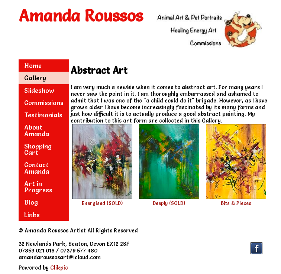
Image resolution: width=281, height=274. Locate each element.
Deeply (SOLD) (169, 203)
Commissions (44, 103)
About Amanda (36, 130)
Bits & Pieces (236, 203)
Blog (31, 202)
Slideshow (39, 90)
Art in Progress (38, 187)
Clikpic (59, 267)
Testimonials (43, 115)
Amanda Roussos (81, 16)
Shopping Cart (38, 149)
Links (32, 215)
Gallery (35, 78)
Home (33, 65)
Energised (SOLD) (102, 203)
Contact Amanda (36, 168)
